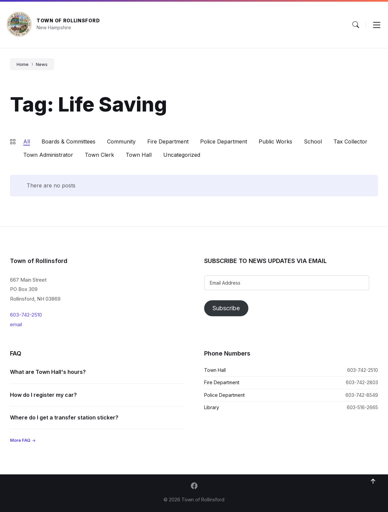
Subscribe (226, 308)
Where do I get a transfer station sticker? (64, 417)
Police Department (223, 141)
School (313, 141)
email (16, 324)
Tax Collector (350, 141)
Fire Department (168, 141)
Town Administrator (48, 154)
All (26, 141)
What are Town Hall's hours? (48, 372)
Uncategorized (181, 154)
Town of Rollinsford (68, 20)
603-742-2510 (26, 315)
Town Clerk (99, 154)
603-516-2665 (362, 407)
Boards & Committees (68, 141)
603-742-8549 (361, 395)
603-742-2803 (362, 382)
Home (23, 64)
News (42, 64)
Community (121, 141)
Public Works (275, 141)
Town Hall (139, 154)
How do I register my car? (43, 394)
